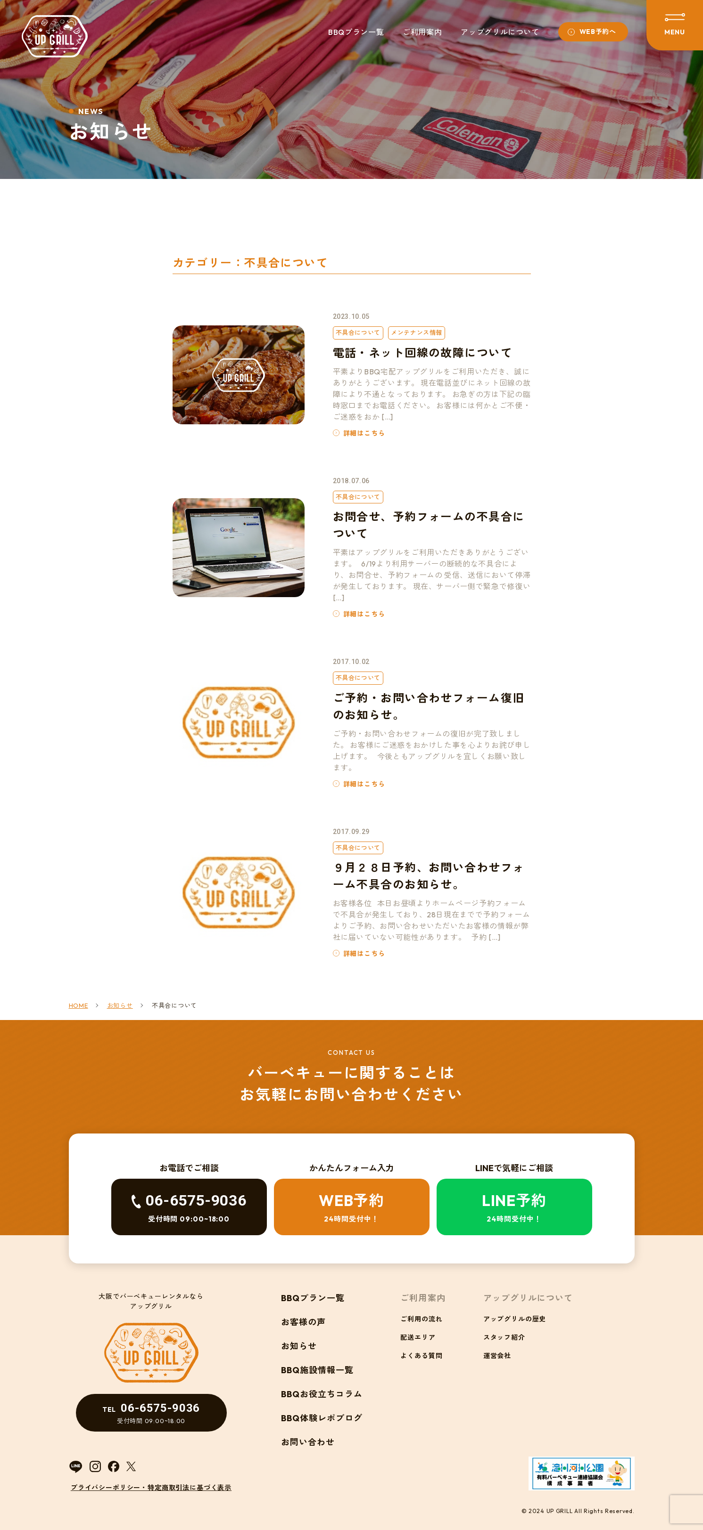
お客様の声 (303, 1322)
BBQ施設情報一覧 (317, 1370)
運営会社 (497, 1356)
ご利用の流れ (421, 1319)
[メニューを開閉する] (674, 25)
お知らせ (299, 1346)
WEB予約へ (597, 31)
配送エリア (417, 1337)
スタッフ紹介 (504, 1337)
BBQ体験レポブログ (322, 1418)
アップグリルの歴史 (514, 1319)
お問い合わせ (308, 1442)
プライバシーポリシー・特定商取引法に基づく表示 (151, 1487)
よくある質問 (421, 1356)
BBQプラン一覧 (356, 32)
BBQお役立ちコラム (322, 1394)
